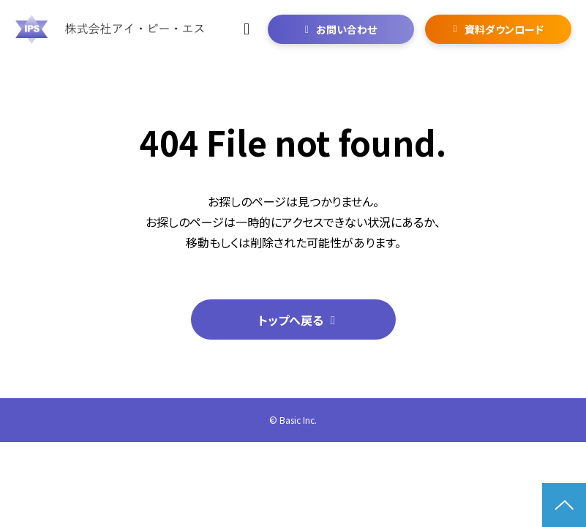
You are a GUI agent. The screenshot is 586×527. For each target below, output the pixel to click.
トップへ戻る (290, 320)
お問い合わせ (346, 29)
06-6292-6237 (248, 29)
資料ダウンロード (504, 29)
